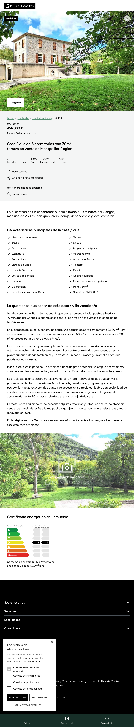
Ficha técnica (17, 172)
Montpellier (23, 118)
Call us (27, 720)
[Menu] (128, 6)
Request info (107, 720)
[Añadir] (127, 18)
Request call (67, 720)
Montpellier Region (42, 118)
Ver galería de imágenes (67, 470)
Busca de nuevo (18, 194)
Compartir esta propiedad (25, 178)
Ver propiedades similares (24, 188)
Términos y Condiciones (64, 681)
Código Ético (89, 681)
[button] (29, 705)
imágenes (15, 102)
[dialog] (29, 675)
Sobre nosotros (14, 602)
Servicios (10, 611)
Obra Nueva (12, 628)
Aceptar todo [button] (17, 697)
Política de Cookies (111, 681)
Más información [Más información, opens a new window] (31, 661)
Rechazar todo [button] (41, 697)
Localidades (12, 619)
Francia (10, 118)
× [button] (52, 642)
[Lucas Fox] (20, 6)
